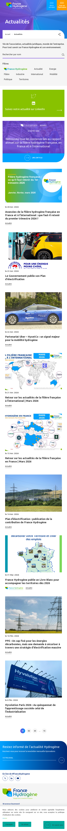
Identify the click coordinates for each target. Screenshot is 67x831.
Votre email (8, 758)
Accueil (7, 34)
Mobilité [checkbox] (53, 74)
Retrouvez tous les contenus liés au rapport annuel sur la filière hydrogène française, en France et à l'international (33, 142)
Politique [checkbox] (8, 79)
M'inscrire (61, 760)
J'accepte (9, 824)
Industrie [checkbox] (20, 74)
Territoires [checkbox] (24, 79)
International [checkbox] (37, 74)
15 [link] (44, 731)
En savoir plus (57, 825)
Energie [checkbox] (52, 69)
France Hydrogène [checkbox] (17, 69)
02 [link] (29, 731)
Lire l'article (37, 158)
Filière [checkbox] (6, 74)
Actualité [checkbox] (38, 69)
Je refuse (24, 824)
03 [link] (35, 731)
